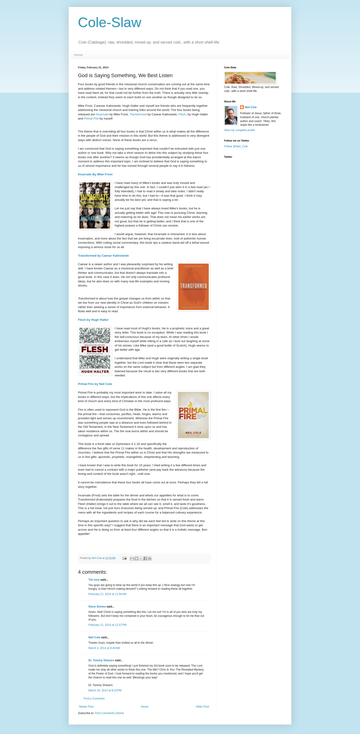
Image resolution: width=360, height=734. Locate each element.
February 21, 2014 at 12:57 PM (107, 625)
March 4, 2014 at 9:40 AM (104, 648)
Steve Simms (97, 606)
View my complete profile (239, 130)
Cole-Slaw (109, 22)
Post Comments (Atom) (109, 713)
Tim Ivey (94, 579)
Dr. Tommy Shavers (101, 660)
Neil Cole (94, 637)
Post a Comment (94, 698)
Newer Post (86, 706)
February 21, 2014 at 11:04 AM (107, 594)
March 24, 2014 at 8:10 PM (105, 690)
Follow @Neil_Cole (236, 146)
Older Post (202, 706)
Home (78, 55)
